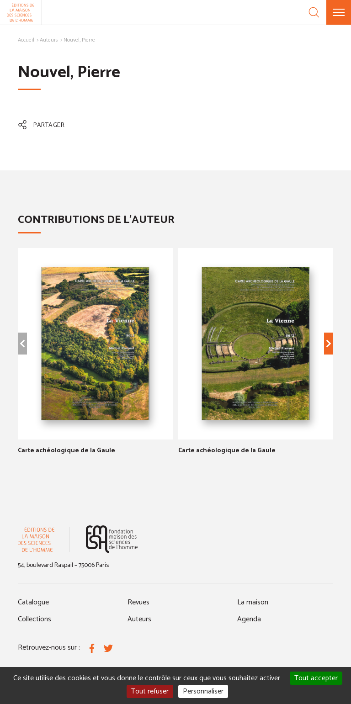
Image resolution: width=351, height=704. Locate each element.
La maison (252, 602)
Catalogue (33, 602)
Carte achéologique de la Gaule (66, 450)
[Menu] (338, 12)
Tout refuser (150, 691)
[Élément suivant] (328, 344)
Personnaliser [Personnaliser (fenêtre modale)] (203, 691)
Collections (34, 619)
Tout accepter (316, 678)
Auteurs (49, 40)
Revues (138, 602)
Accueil (26, 40)
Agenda (249, 619)
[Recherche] (314, 12)
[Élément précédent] (22, 344)
